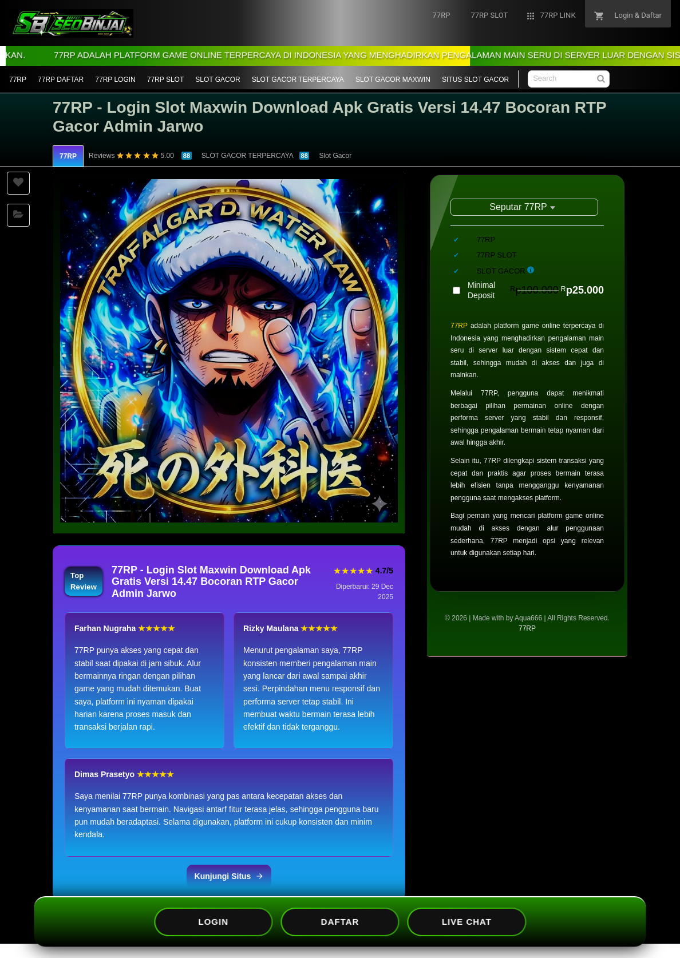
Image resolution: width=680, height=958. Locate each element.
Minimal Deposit (536, 290)
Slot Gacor (335, 156)
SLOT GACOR (217, 80)
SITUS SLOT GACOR (475, 80)
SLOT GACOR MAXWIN (392, 80)
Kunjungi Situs (229, 876)
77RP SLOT (165, 80)
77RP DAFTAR (61, 80)
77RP (17, 80)
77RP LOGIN (115, 80)
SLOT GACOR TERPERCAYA (298, 80)
